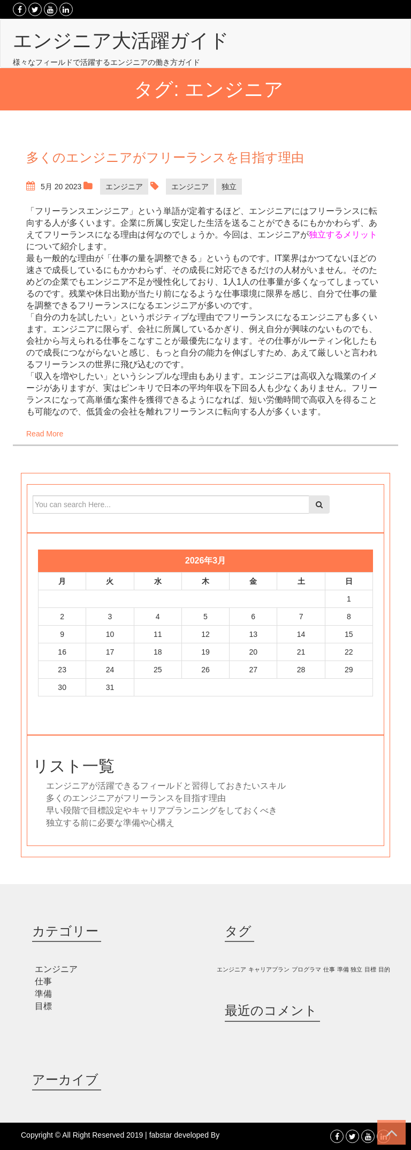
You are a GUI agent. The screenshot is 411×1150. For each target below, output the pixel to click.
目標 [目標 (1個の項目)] (370, 969)
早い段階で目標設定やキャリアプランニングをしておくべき (161, 810)
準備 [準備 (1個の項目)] (343, 969)
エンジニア (124, 186)
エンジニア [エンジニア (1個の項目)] (231, 969)
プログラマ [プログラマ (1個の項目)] (306, 969)
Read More (44, 433)
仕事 (43, 981)
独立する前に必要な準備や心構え (110, 822)
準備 (43, 993)
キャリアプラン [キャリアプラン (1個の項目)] (269, 969)
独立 (229, 186)
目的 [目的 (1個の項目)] (384, 969)
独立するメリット (343, 234)
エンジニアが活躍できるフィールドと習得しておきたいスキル (166, 785)
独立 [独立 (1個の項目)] (356, 969)
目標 (43, 1006)
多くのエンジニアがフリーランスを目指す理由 (136, 798)
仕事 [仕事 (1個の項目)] (329, 969)
